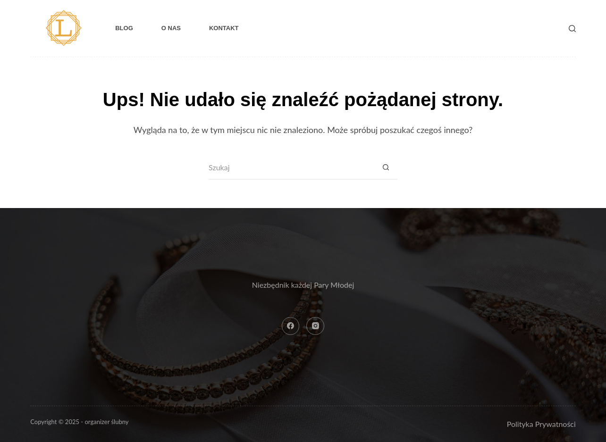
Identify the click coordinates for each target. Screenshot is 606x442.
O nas (171, 28)
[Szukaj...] (291, 168)
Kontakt (224, 28)
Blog (124, 28)
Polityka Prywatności (541, 423)
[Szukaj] (572, 28)
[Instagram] (315, 326)
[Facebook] (291, 326)
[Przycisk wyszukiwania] (385, 168)
